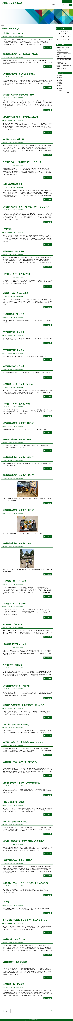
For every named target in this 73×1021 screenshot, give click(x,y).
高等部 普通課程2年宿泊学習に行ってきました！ (25, 841)
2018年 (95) (59, 88)
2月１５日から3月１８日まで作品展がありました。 (25, 920)
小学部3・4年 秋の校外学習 (15, 293)
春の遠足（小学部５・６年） (15, 644)
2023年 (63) (59, 80)
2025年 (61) (59, 77)
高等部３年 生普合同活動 (14, 939)
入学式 (6, 902)
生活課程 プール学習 (13, 624)
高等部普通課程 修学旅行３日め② (18, 423)
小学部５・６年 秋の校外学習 (16, 404)
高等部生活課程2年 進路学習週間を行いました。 (25, 705)
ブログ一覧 (67, 1)
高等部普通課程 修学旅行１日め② (18, 510)
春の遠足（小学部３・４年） (15, 821)
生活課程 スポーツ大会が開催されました (21, 384)
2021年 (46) (59, 83)
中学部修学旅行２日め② (13, 314)
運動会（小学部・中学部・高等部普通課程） (22, 783)
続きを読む (47, 47)
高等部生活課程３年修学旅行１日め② (19, 95)
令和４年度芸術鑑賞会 (12, 184)
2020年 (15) (59, 85)
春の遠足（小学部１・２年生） (16, 724)
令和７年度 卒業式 (61, 56)
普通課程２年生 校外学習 (62, 52)
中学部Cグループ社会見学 (14, 139)
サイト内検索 (59, 4)
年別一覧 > (69, 92)
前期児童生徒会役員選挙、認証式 (17, 860)
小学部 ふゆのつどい (13, 33)
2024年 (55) (59, 78)
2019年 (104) (60, 86)
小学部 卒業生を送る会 (62, 63)
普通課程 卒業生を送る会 (63, 47)
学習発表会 (8, 229)
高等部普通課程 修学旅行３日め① (18, 439)
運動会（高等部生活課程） (14, 802)
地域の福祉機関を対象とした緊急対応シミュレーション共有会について (64, 59)
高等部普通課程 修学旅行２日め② (18, 457)
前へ (7, 1011)
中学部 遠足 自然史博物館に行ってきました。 (24, 742)
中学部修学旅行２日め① (13, 332)
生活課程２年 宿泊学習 (13, 984)
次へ (48, 1011)
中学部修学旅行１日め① (13, 366)
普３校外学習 (60, 62)
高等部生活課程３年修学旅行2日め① (19, 74)
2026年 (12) (59, 75)
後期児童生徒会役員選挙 (13, 251)
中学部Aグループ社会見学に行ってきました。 (23, 162)
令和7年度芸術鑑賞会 (61, 68)
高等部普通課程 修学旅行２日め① (18, 475)
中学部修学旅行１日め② (13, 350)
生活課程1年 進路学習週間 (15, 962)
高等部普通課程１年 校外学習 (16, 686)
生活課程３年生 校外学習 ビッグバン (20, 762)
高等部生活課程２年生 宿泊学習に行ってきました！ (26, 207)
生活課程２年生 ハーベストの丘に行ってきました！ (26, 883)
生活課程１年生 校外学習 (14, 581)
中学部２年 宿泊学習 (12, 665)
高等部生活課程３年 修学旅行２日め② (20, 54)
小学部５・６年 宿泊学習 (14, 603)
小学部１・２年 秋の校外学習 (16, 274)
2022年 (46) (59, 82)
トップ (2, 25)
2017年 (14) (59, 90)
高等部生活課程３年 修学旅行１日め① (20, 117)
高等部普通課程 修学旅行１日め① (18, 543)
